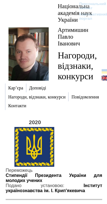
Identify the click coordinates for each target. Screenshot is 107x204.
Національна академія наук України (75, 13)
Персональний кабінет (89, 6)
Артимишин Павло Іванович (73, 37)
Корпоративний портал (89, 16)
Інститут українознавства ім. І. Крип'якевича (54, 188)
